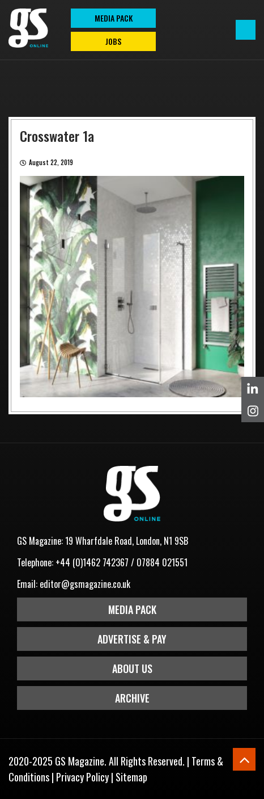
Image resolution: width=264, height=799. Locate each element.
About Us (132, 668)
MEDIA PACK (114, 18)
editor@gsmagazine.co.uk (85, 584)
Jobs (113, 41)
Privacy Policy (82, 776)
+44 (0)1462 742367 (92, 562)
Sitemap (131, 776)
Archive (132, 698)
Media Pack (132, 609)
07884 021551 (162, 562)
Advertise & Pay (132, 639)
